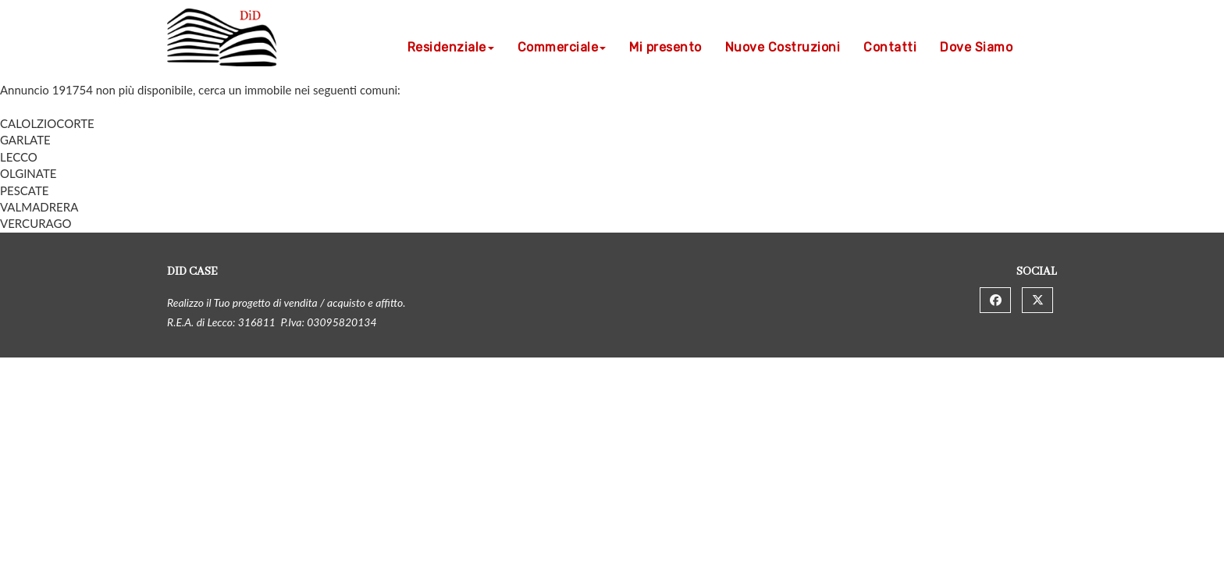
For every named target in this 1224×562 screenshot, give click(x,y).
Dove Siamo (976, 47)
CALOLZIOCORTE (47, 123)
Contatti (889, 47)
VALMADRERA (39, 207)
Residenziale (450, 47)
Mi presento (665, 47)
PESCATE (24, 190)
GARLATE (25, 140)
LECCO (18, 157)
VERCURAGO (35, 223)
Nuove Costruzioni (783, 47)
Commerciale (562, 47)
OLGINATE (28, 173)
